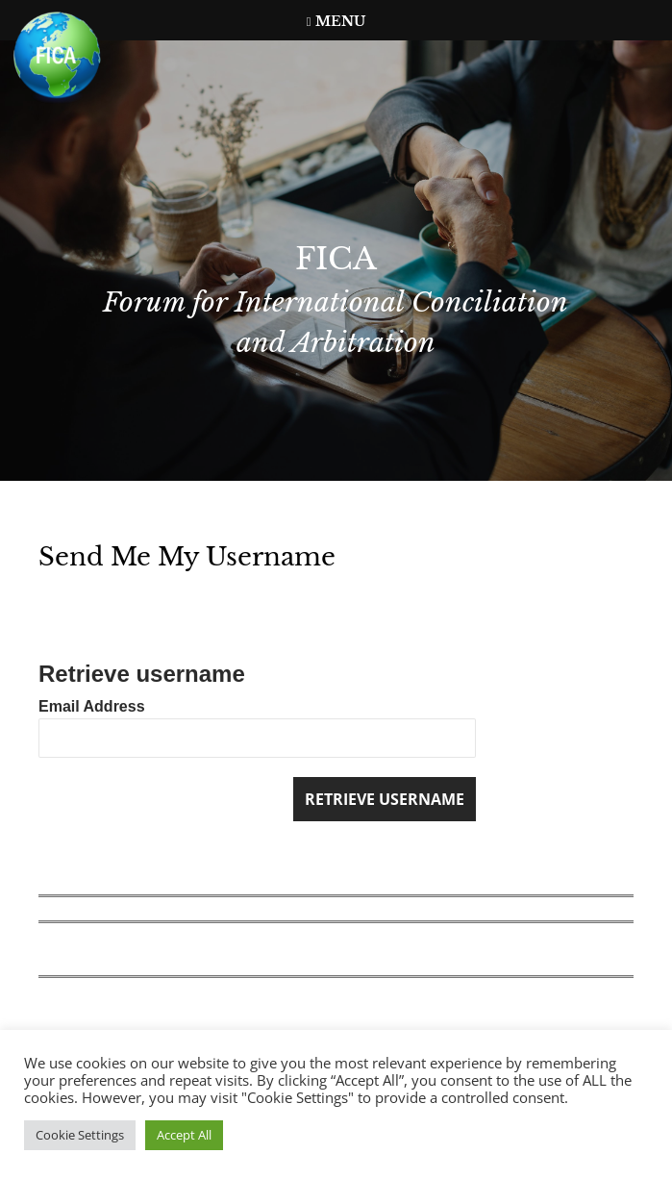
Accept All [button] (184, 1134)
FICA (336, 258)
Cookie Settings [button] (80, 1134)
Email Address (91, 706)
